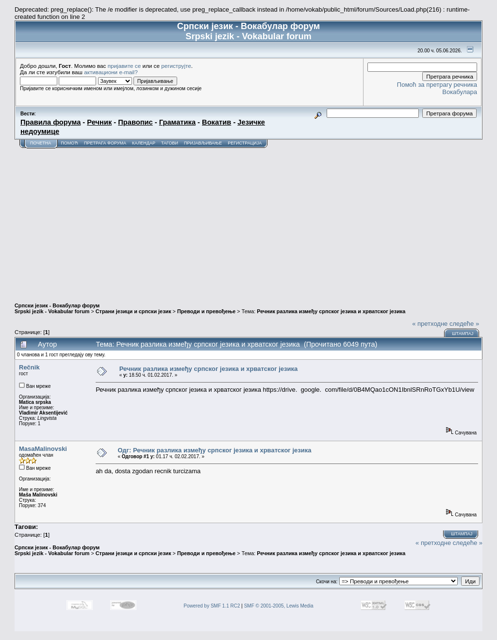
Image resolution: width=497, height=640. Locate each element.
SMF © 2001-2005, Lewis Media (279, 605)
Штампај (462, 333)
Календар (143, 143)
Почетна (40, 143)
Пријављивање (203, 143)
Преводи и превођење (206, 311)
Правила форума (50, 122)
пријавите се (124, 66)
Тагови (169, 143)
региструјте (176, 66)
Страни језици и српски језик (133, 311)
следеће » (464, 323)
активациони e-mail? (110, 72)
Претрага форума (105, 143)
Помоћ (69, 143)
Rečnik (29, 367)
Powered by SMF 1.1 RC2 (211, 605)
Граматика (177, 122)
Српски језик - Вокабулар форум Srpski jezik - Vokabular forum (57, 308)
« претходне (429, 323)
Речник (99, 122)
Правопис (135, 122)
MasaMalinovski (43, 448)
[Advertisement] (248, 221)
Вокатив (216, 122)
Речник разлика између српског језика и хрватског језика (331, 311)
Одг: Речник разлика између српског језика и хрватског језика (215, 450)
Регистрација (245, 143)
